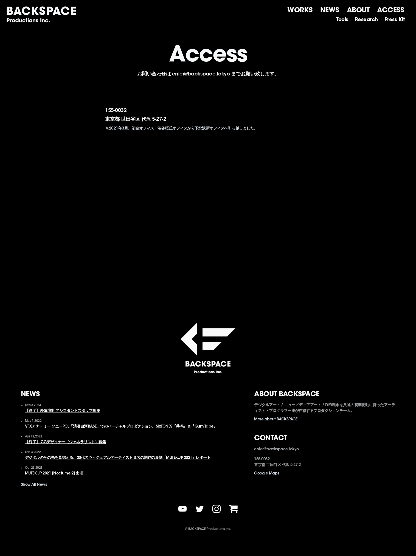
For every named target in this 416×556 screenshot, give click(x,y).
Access (390, 10)
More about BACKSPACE (275, 420)
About (358, 10)
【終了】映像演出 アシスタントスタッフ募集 (62, 411)
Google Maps (266, 474)
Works (300, 10)
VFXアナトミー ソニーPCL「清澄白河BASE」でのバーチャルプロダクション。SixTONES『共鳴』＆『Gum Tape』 (121, 427)
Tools (342, 20)
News (329, 10)
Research (366, 20)
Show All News (34, 485)
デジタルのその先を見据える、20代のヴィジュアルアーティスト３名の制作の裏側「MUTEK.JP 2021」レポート (118, 458)
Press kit (394, 20)
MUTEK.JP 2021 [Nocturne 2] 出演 (54, 474)
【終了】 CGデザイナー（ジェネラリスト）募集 (65, 442)
